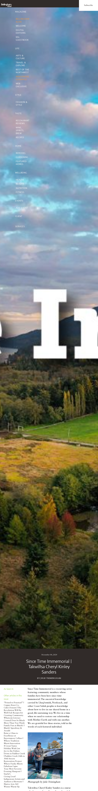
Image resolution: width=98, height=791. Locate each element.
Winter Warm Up (12, 787)
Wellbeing (21, 172)
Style (18, 95)
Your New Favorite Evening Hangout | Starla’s (13, 771)
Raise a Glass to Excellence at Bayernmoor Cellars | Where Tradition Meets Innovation (13, 738)
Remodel (21, 153)
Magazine (20, 11)
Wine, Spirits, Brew (20, 130)
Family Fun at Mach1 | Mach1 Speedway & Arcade (14, 728)
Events (19, 200)
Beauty (20, 184)
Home (18, 146)
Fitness (20, 192)
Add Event (22, 208)
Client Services (20, 221)
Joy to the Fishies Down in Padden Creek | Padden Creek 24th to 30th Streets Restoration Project (14, 756)
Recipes (20, 137)
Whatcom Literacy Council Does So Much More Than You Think (14, 720)
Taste (18, 113)
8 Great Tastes (10, 746)
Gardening (22, 157)
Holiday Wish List (12, 749)
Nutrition (21, 188)
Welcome (21, 26)
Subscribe (88, 5)
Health (20, 180)
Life (17, 48)
